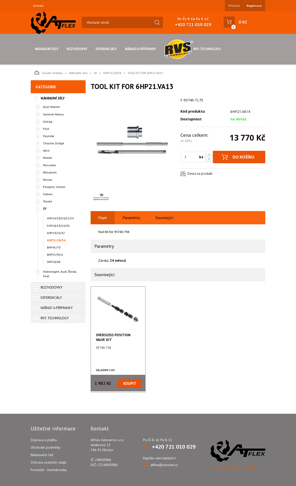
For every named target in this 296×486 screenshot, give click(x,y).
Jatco (46, 150)
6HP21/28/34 (112, 73)
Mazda (47, 158)
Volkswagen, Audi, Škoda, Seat (60, 274)
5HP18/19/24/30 (58, 226)
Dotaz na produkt (199, 173)
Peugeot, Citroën (54, 187)
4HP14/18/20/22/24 (60, 218)
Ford (46, 129)
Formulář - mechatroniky (49, 470)
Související (164, 217)
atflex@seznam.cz (164, 465)
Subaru (48, 194)
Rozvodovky (77, 49)
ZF (95, 73)
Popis (102, 217)
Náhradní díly (46, 49)
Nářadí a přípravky (140, 49)
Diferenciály (106, 49)
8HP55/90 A (55, 254)
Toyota (47, 201)
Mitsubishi (50, 172)
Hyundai (48, 136)
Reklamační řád (42, 455)
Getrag (47, 121)
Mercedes (49, 165)
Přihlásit (234, 5)
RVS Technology (192, 49)
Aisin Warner (51, 107)
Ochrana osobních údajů (48, 462)
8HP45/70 (53, 247)
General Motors (53, 114)
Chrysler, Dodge (53, 143)
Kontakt (38, 5)
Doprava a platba (44, 440)
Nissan (47, 179)
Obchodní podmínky (45, 447)
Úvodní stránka (48, 72)
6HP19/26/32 (56, 233)
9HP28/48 (53, 262)
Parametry (131, 217)
